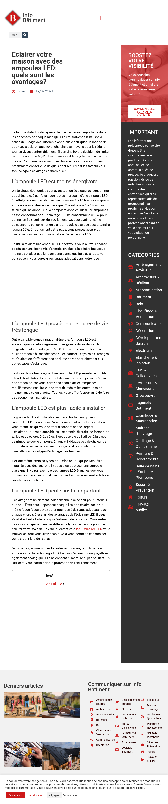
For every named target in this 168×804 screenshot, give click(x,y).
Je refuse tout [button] (36, 795)
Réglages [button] (54, 795)
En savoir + (69, 795)
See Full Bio (53, 584)
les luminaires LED (89, 529)
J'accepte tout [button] (15, 795)
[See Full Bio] (63, 583)
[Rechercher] (25, 35)
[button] (100, 18)
